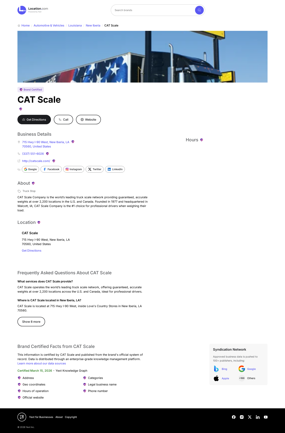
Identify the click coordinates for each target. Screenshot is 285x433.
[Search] (199, 10)
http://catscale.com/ (36, 161)
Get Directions (31, 250)
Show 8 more (31, 321)
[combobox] (158, 10)
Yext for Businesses (41, 416)
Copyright (71, 416)
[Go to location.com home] (32, 10)
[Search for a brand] (152, 10)
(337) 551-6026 (33, 153)
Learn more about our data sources (41, 363)
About (59, 416)
